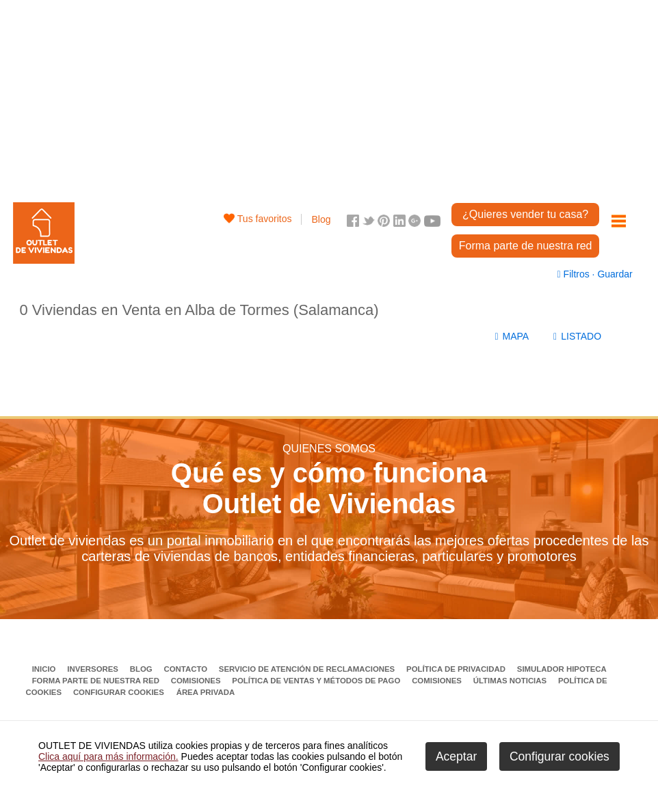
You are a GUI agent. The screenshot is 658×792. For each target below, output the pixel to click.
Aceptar (456, 756)
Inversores (93, 669)
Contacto (187, 669)
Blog (320, 219)
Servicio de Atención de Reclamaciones (308, 669)
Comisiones (197, 681)
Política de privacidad (457, 669)
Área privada (205, 692)
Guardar (614, 274)
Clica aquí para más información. (108, 756)
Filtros (574, 274)
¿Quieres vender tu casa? (525, 214)
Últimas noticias (511, 681)
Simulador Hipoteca (562, 669)
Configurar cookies (118, 692)
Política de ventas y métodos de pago (317, 681)
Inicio (45, 669)
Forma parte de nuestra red (525, 245)
